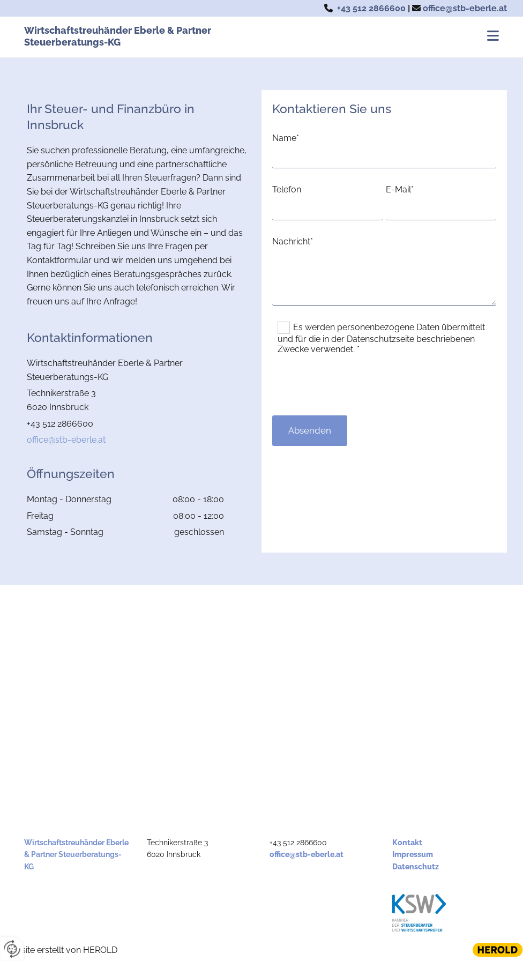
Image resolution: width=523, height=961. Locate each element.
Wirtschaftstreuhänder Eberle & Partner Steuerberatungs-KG (117, 36)
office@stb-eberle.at (465, 8)
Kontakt (407, 842)
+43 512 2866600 (371, 8)
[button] (364, 37)
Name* (285, 138)
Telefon (286, 189)
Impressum (412, 854)
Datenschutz (415, 866)
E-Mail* (400, 189)
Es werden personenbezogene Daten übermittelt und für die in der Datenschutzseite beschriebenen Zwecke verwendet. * (381, 338)
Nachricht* (292, 241)
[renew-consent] (12, 949)
